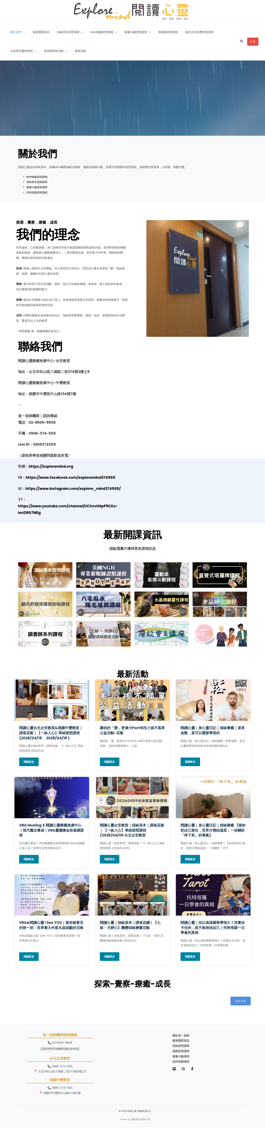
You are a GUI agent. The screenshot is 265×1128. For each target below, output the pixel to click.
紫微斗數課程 (180, 1056)
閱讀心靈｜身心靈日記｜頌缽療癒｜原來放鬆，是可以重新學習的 (213, 730)
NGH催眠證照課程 (97, 32)
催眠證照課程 (180, 1051)
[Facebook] (199, 1069)
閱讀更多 (29, 762)
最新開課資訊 (38, 32)
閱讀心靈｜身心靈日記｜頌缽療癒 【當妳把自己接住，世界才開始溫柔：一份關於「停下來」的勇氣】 (213, 830)
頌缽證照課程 (180, 1046)
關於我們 (16, 32)
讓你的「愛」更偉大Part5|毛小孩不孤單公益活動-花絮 (132, 730)
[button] (22, 32)
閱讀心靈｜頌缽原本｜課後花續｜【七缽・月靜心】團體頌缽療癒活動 (130, 925)
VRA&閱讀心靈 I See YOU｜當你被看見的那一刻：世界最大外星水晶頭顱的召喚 (51, 925)
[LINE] (174, 1069)
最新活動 (44, 51)
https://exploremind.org (51, 466)
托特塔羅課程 (180, 1062)
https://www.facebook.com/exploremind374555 (70, 477)
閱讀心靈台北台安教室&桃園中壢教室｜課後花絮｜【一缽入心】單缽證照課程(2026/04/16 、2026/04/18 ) (51, 732)
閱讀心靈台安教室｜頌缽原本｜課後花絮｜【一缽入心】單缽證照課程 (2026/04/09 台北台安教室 (132, 830)
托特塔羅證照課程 (37, 192)
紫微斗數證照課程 (129, 32)
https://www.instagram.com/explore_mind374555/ (73, 488)
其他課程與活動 (21, 51)
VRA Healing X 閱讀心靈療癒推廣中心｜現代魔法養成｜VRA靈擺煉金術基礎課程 (51, 830)
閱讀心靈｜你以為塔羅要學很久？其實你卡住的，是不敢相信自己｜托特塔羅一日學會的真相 (213, 927)
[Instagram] (187, 1069)
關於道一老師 (180, 1035)
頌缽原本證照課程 (65, 32)
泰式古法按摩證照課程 (187, 32)
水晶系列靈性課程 (220, 32)
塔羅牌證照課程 (158, 32)
